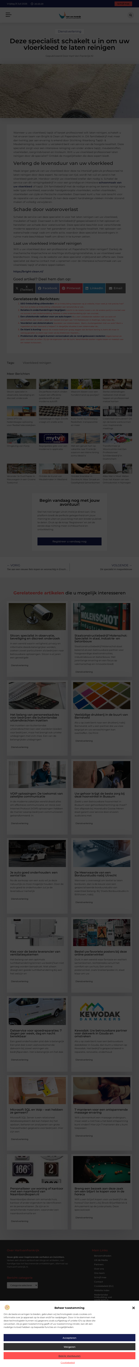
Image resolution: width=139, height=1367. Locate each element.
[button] (133, 1308)
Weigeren (69, 1346)
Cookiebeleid (68, 1362)
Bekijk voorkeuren (69, 1355)
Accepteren (69, 1337)
